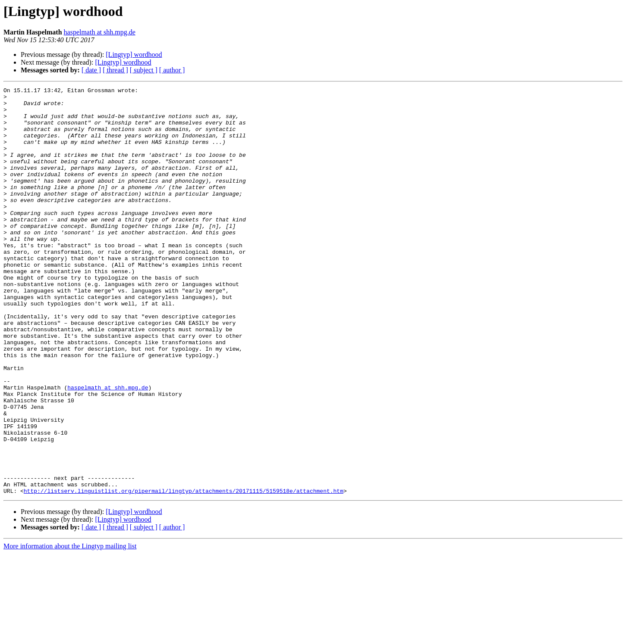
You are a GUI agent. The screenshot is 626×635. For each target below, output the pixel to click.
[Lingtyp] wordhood (134, 54)
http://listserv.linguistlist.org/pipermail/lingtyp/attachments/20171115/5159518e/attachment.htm (183, 572)
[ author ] (172, 70)
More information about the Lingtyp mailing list (69, 627)
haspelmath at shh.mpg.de (99, 32)
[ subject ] (143, 70)
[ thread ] (115, 70)
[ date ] (91, 70)
